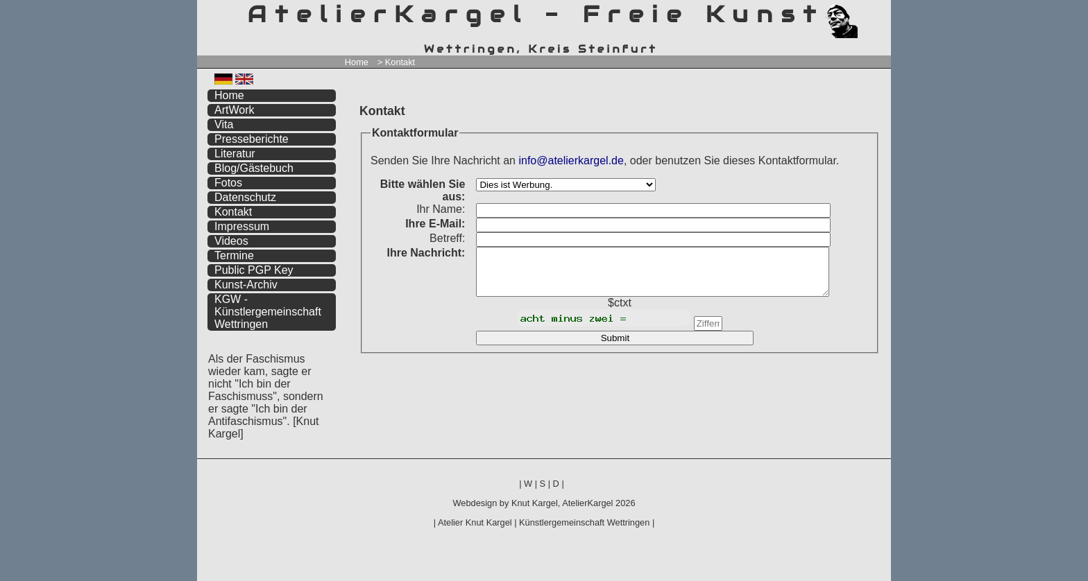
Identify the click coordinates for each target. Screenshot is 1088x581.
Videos (231, 241)
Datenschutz (245, 197)
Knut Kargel (534, 503)
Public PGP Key (254, 270)
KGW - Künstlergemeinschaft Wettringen (267, 311)
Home (356, 62)
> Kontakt (396, 62)
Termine (234, 255)
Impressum (241, 226)
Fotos (228, 183)
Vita (223, 124)
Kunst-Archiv (246, 284)
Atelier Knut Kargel (475, 522)
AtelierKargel (587, 503)
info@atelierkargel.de (570, 160)
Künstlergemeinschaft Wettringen (584, 522)
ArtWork (234, 110)
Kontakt (233, 212)
